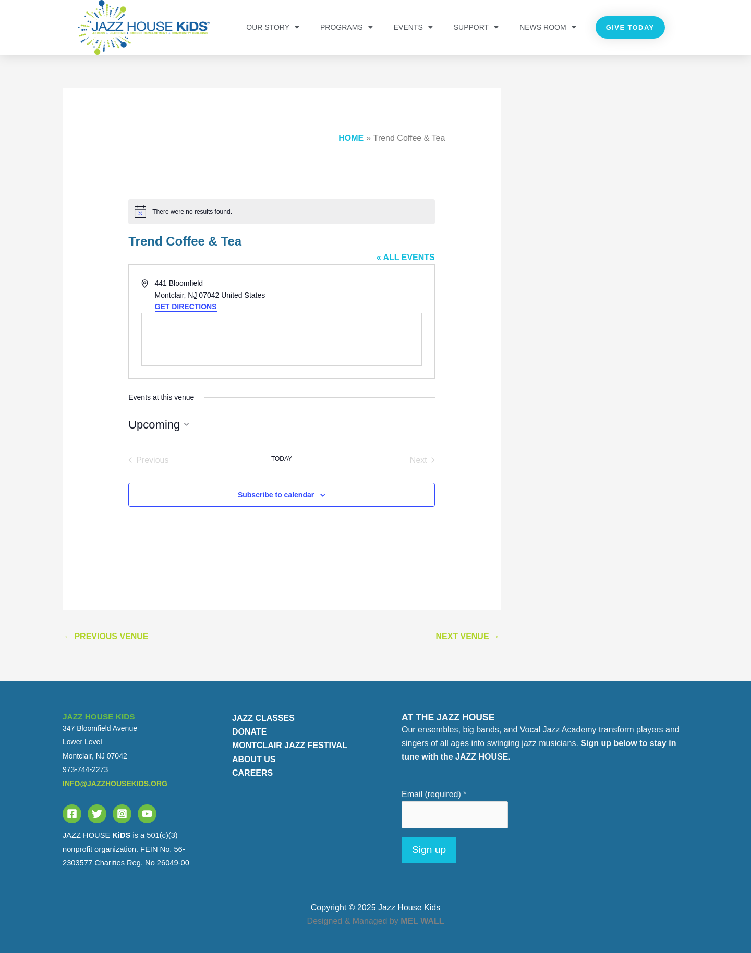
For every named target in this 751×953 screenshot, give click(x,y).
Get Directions (186, 306)
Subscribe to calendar (276, 495)
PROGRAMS (346, 27)
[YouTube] (147, 813)
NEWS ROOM (547, 27)
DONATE (249, 731)
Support (476, 27)
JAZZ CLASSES (263, 718)
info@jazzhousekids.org (115, 783)
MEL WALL (422, 921)
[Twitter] (97, 813)
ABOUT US (254, 759)
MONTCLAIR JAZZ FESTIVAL (289, 745)
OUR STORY (272, 27)
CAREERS (252, 772)
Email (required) (434, 794)
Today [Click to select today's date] (281, 458)
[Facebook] (72, 813)
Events (413, 27)
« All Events (406, 257)
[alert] (281, 211)
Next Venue (467, 636)
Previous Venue (106, 636)
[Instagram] (122, 813)
